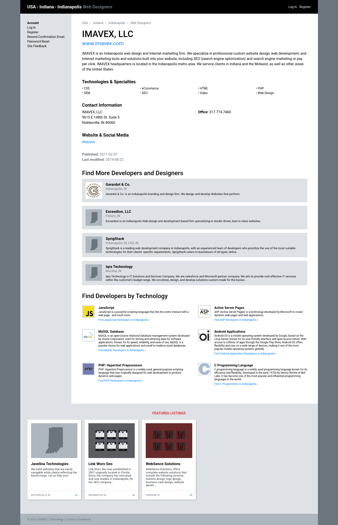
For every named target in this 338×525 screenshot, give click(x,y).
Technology (56, 519)
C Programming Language (233, 365)
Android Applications (229, 332)
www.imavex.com (102, 43)
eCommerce (150, 88)
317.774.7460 (220, 112)
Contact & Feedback (78, 519)
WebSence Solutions (163, 464)
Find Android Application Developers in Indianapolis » (245, 353)
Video (204, 93)
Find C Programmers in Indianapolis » (236, 384)
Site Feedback (37, 46)
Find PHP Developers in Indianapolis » (120, 380)
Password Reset (38, 41)
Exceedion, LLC (118, 211)
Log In (292, 7)
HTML (204, 88)
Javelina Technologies (50, 464)
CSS (87, 88)
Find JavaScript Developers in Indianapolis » (124, 319)
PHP (261, 88)
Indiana (47, 6)
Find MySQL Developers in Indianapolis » (122, 350)
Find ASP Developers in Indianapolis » (236, 319)
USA (32, 6)
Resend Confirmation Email (46, 37)
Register (305, 7)
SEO (145, 93)
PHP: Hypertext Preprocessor (120, 365)
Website (88, 142)
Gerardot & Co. (118, 184)
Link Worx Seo (100, 464)
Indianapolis (85, 6)
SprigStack (115, 238)
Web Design (266, 93)
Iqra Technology (119, 266)
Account (33, 23)
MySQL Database (111, 332)
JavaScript (106, 308)
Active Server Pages (229, 308)
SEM (87, 93)
